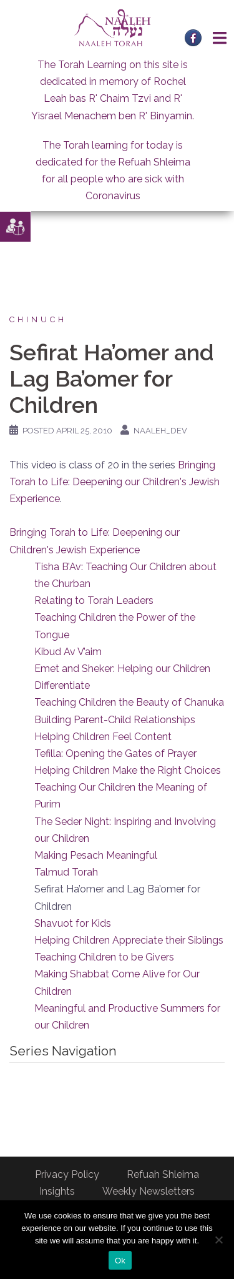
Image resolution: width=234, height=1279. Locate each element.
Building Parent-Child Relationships (114, 720)
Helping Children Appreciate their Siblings (128, 940)
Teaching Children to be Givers (104, 957)
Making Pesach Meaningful (95, 855)
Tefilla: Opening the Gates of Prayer (115, 753)
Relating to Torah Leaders (94, 600)
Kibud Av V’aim (68, 652)
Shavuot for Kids (72, 923)
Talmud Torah (66, 872)
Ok (120, 1260)
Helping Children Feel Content (103, 737)
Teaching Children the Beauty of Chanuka (129, 702)
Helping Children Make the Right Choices (127, 770)
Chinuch (38, 319)
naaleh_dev (160, 430)
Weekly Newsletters (148, 1191)
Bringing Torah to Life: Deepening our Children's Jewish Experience (114, 482)
